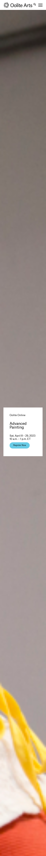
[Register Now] (20, 445)
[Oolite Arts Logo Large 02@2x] (19, 5)
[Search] (33, 5)
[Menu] (39, 5)
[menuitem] (33, 5)
